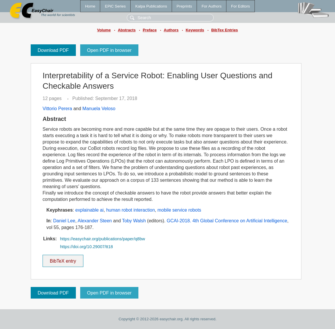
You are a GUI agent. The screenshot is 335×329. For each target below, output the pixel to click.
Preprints (184, 6)
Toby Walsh (134, 220)
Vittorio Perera (57, 108)
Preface (150, 30)
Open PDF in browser (109, 50)
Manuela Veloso (99, 108)
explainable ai (89, 210)
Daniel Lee (64, 220)
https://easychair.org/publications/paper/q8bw (102, 239)
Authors (171, 30)
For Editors (240, 6)
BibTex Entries (224, 30)
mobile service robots (179, 210)
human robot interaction (130, 210)
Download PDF (53, 50)
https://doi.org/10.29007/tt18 (86, 246)
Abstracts (127, 30)
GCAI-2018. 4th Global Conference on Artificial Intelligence (227, 220)
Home (90, 6)
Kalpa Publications (151, 6)
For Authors (211, 6)
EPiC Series (115, 6)
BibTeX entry (63, 259)
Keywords (195, 30)
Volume (104, 30)
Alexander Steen (95, 220)
